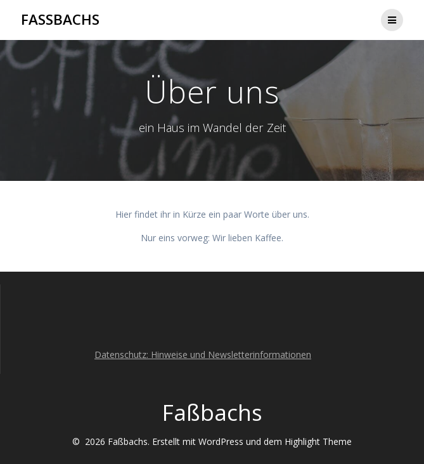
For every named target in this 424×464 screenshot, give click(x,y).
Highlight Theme (318, 441)
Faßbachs (60, 20)
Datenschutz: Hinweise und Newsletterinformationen (202, 354)
